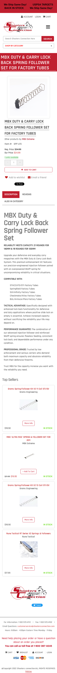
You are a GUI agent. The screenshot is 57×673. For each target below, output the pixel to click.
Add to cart (28, 169)
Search (47, 38)
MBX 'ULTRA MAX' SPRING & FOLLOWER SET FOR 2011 (28, 439)
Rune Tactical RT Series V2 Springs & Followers (28, 533)
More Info (28, 423)
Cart (9, 652)
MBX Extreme (19, 139)
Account (27, 16)
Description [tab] (10, 194)
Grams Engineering (29, 392)
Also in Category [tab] (13, 201)
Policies (28, 671)
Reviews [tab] (26, 194)
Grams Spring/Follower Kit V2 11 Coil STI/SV (28, 388)
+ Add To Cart (28, 471)
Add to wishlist (15, 177)
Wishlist (22, 652)
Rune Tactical (28, 536)
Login (38, 16)
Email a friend (37, 177)
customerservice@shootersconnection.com (36, 626)
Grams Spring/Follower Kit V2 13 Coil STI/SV (28, 485)
